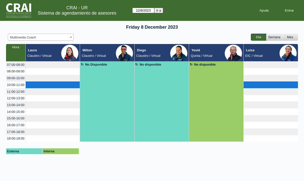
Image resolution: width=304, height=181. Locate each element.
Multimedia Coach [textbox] (23, 37)
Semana (274, 37)
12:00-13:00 (15, 98)
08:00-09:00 (15, 71)
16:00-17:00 (15, 125)
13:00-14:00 (15, 105)
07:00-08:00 (15, 65)
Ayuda (264, 10)
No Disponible (96, 64)
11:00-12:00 (15, 92)
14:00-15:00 (15, 112)
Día (258, 37)
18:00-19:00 (15, 138)
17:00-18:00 (15, 132)
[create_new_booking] (53, 64)
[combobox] (41, 37)
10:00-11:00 (15, 85)
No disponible (150, 64)
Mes (290, 37)
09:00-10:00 (15, 78)
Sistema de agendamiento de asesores (77, 13)
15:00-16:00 (15, 118)
